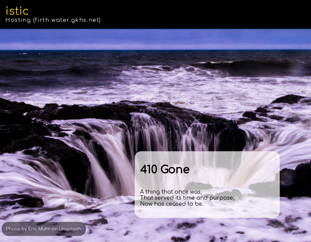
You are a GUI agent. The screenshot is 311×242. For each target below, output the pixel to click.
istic (17, 11)
